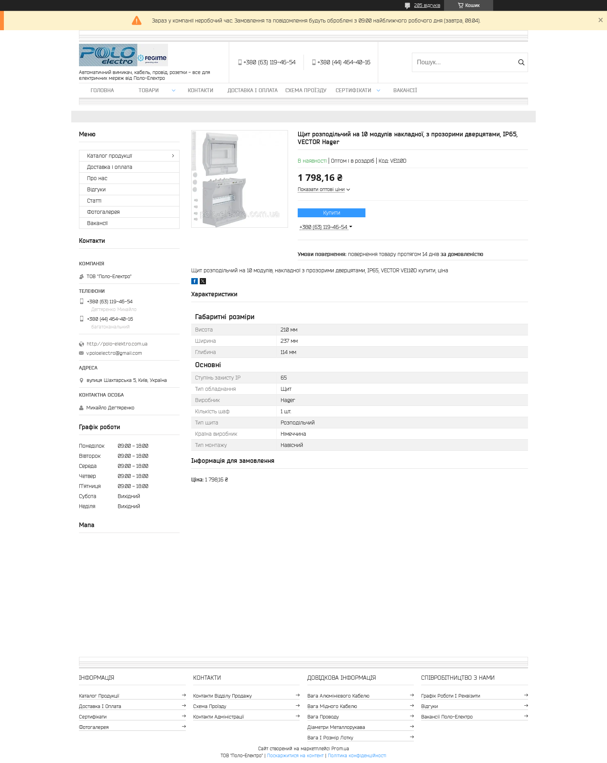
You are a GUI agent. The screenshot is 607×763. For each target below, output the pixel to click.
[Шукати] (521, 62)
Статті (94, 201)
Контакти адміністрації (218, 717)
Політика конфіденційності (357, 755)
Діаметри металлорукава (336, 727)
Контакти (200, 90)
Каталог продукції (109, 156)
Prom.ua (340, 748)
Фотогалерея (103, 212)
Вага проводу (323, 717)
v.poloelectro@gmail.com (114, 353)
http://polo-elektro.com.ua (117, 344)
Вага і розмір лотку (330, 738)
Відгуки (96, 189)
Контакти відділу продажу (222, 696)
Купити (331, 213)
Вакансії (405, 90)
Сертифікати (353, 90)
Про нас (97, 178)
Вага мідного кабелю (332, 706)
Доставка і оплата (253, 90)
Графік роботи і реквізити (450, 696)
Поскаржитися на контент (295, 755)
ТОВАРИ (149, 90)
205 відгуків (427, 5)
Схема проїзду (305, 90)
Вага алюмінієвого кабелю (338, 696)
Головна (102, 90)
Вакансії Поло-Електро (447, 717)
